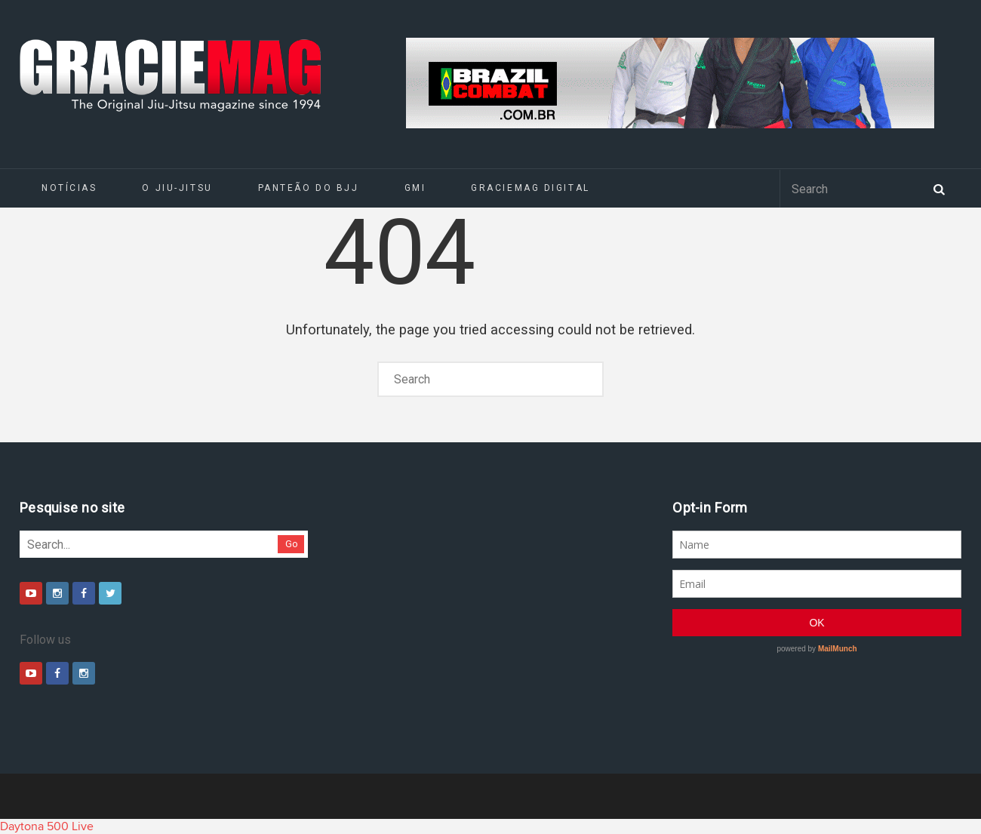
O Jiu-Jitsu (177, 188)
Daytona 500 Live (47, 826)
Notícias (69, 188)
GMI (415, 188)
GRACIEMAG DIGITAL (530, 188)
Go (291, 543)
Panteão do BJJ (308, 188)
